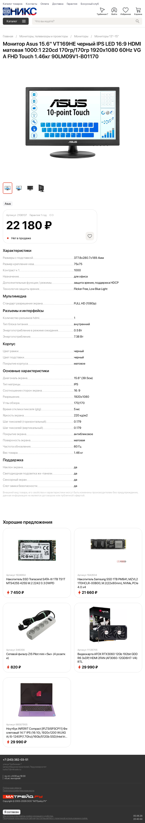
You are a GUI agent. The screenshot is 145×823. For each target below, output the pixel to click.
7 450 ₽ (15, 592)
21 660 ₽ (87, 592)
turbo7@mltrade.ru (12, 769)
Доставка (57, 3)
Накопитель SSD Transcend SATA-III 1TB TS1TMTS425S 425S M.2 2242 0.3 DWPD (35, 581)
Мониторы (81, 36)
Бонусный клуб (90, 3)
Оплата (45, 3)
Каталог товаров (12, 3)
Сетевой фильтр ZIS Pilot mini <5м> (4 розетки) (35, 656)
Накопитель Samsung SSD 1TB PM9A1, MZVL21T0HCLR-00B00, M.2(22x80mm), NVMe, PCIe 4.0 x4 (107, 583)
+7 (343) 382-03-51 (15, 759)
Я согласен (11, 812)
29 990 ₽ (87, 667)
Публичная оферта (12, 788)
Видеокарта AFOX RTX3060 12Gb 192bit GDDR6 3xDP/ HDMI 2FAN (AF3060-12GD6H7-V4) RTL (107, 658)
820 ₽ (13, 667)
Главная (8, 36)
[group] (72, 122)
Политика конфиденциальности (18, 790)
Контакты (31, 3)
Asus (8, 203)
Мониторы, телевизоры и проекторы (43, 36)
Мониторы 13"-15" (106, 36)
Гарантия (72, 3)
